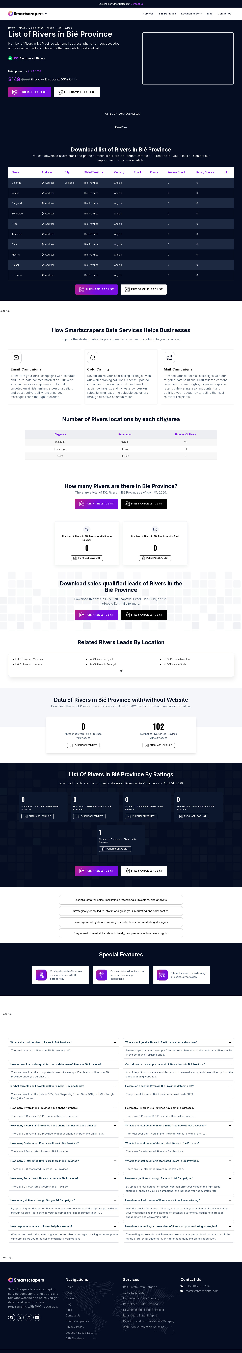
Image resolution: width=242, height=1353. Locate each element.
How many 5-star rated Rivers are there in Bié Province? (44, 1143)
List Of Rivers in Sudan (175, 664)
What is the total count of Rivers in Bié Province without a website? (165, 1125)
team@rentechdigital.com (199, 1285)
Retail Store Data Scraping (140, 1309)
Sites (69, 1303)
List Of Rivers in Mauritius (176, 659)
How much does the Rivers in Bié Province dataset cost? (159, 1086)
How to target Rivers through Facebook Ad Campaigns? (159, 1178)
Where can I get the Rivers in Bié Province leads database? (161, 1042)
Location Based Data (79, 1326)
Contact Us (137, 3)
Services (148, 13)
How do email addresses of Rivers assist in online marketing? (162, 1200)
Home (69, 1280)
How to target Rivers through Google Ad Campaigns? (42, 1200)
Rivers (11, 27)
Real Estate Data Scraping (140, 1280)
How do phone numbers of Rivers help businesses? (41, 1226)
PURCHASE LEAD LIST (29, 92)
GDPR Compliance (77, 1315)
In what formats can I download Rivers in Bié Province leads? (47, 1086)
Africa (22, 27)
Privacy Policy (75, 1320)
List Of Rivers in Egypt (101, 659)
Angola (50, 27)
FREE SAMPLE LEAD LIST (77, 92)
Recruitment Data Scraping (140, 1297)
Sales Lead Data (134, 1286)
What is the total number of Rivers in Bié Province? (41, 1042)
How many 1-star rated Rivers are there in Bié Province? (44, 1178)
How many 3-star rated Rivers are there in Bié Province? (44, 1160)
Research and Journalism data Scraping (149, 1315)
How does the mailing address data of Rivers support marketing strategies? (171, 1226)
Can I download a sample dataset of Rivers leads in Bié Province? (165, 1064)
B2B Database (167, 13)
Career (70, 1292)
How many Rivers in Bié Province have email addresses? (159, 1107)
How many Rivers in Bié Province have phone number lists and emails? (53, 1125)
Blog (210, 13)
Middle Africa (36, 27)
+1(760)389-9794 (194, 1280)
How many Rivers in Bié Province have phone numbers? (44, 1107)
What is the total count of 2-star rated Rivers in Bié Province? (162, 1160)
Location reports (191, 13)
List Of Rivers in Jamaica (28, 664)
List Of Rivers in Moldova (29, 659)
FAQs (69, 1286)
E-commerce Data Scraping (141, 1292)
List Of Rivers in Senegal (102, 664)
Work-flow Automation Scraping (144, 1320)
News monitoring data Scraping (143, 1303)
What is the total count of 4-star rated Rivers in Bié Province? (162, 1143)
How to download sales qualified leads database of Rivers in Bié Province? (55, 1064)
